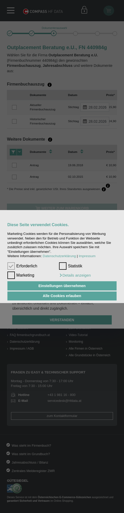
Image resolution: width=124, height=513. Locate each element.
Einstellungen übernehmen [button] (62, 286)
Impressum (87, 256)
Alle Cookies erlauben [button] (62, 296)
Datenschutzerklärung (59, 256)
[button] (75, 275)
